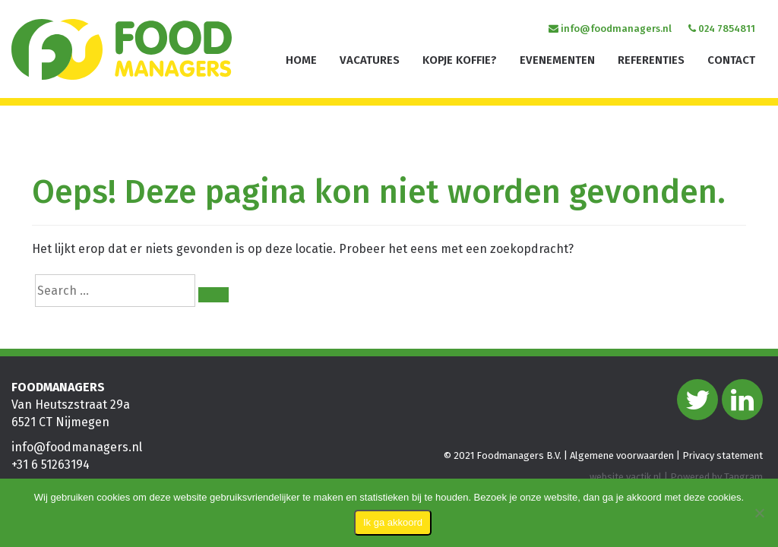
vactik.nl (644, 476)
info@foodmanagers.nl (610, 28)
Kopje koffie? (459, 60)
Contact (731, 60)
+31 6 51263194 (50, 464)
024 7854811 (721, 28)
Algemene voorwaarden (622, 455)
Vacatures (370, 60)
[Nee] (759, 512)
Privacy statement (722, 455)
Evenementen (557, 60)
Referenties (651, 60)
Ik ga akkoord (392, 522)
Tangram (743, 476)
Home (301, 60)
